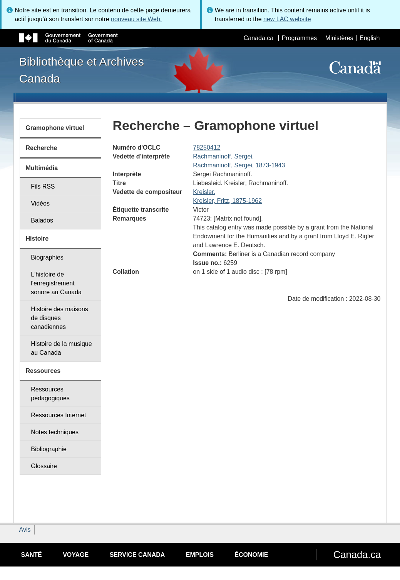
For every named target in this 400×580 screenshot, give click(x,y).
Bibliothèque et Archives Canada (81, 70)
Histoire (37, 238)
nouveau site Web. (136, 19)
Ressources (43, 371)
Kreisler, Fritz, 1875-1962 (227, 200)
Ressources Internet (58, 415)
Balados (42, 220)
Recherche (41, 148)
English (370, 38)
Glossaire (44, 466)
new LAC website (287, 19)
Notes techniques (55, 432)
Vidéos (40, 203)
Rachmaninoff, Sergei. (223, 156)
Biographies (47, 257)
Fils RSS (43, 186)
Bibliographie (49, 449)
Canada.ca (258, 38)
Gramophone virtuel (55, 128)
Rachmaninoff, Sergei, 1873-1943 (239, 165)
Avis (25, 529)
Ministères (339, 38)
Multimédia (42, 168)
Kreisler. (204, 192)
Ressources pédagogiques (50, 393)
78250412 (206, 147)
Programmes (299, 38)
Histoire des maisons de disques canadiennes (59, 318)
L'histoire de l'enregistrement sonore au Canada (56, 283)
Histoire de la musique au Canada (61, 348)
